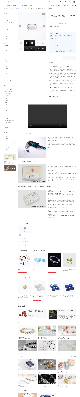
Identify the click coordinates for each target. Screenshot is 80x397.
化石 (5, 57)
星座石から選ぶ (7, 104)
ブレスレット (7, 18)
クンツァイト (51, 98)
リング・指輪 (7, 24)
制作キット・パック (8, 80)
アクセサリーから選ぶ (8, 89)
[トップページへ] (7, 2)
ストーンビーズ (7, 34)
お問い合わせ (7, 127)
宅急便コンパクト (58, 35)
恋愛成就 (22, 241)
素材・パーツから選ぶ (8, 91)
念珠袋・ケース (7, 50)
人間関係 (26, 241)
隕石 (5, 59)
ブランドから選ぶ (8, 93)
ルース (6, 38)
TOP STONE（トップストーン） (55, 12)
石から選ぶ (7, 95)
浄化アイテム (7, 68)
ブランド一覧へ (73, 356)
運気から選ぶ (7, 102)
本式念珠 (6, 47)
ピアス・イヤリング (8, 22)
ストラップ (7, 29)
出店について (7, 147)
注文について (7, 118)
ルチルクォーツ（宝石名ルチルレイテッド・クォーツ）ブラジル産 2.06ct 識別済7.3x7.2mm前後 (39, 296)
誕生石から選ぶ (7, 100)
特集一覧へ (74, 322)
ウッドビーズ (7, 36)
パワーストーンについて (9, 113)
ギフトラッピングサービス (9, 124)
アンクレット (7, 27)
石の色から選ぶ (7, 98)
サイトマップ (7, 149)
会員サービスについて (8, 122)
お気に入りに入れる (62, 23)
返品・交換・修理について (9, 120)
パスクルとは (7, 136)
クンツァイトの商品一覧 (22, 244)
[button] (20, 26)
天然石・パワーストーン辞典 (10, 142)
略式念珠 (6, 45)
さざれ (6, 66)
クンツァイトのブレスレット (23, 245)
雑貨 (5, 70)
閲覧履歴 (6, 138)
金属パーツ (7, 75)
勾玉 (5, 40)
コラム (6, 140)
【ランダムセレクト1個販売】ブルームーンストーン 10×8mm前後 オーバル (54, 296)
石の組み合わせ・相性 (8, 145)
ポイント (6, 61)
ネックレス (7, 20)
